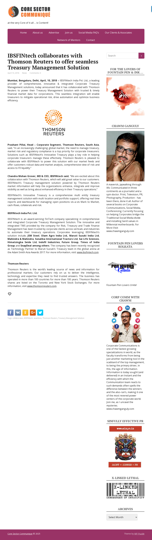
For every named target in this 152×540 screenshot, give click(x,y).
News (24, 73)
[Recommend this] (10, 294)
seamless (38, 318)
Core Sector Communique (20, 533)
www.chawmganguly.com (120, 231)
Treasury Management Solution (71, 318)
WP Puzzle (139, 533)
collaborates (17, 318)
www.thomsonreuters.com (41, 286)
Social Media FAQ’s (89, 32)
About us (38, 32)
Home (23, 32)
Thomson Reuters (49, 318)
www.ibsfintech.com (88, 252)
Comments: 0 (35, 73)
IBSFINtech (28, 318)
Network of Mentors (68, 40)
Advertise (54, 32)
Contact (90, 40)
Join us (69, 32)
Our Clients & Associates (118, 32)
